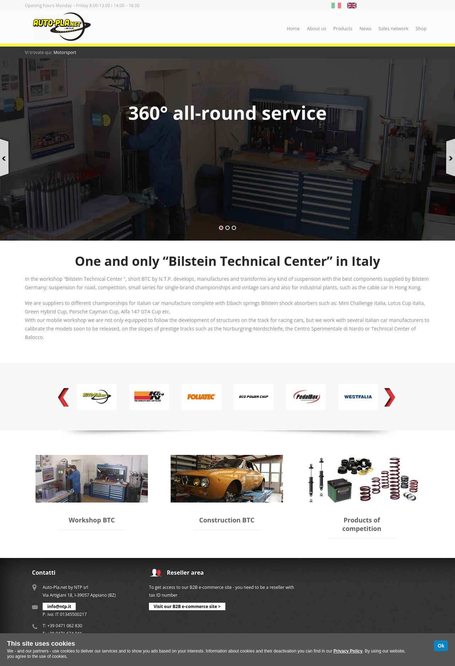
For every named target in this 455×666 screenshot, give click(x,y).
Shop (421, 28)
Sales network (393, 28)
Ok (441, 646)
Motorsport (65, 52)
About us (316, 28)
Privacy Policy (347, 651)
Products (342, 28)
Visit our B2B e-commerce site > (187, 606)
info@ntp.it (59, 606)
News (365, 28)
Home (293, 28)
